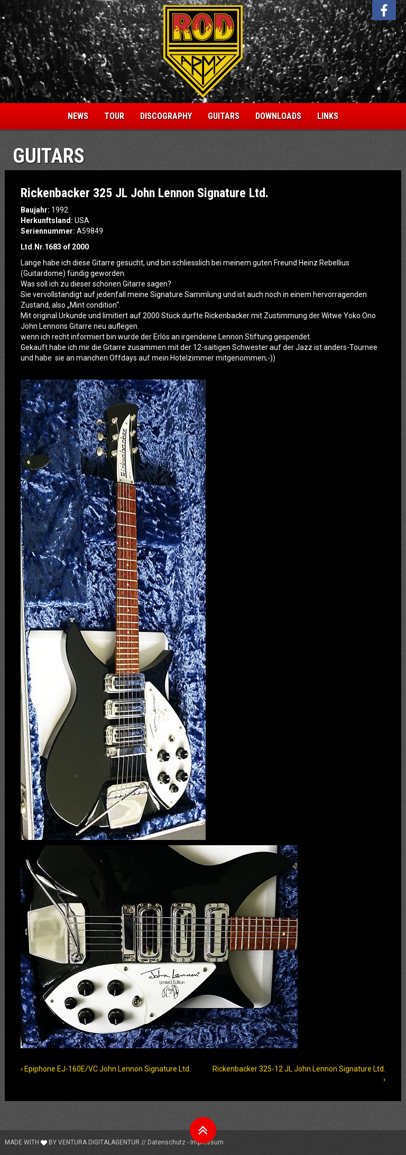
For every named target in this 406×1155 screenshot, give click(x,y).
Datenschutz (166, 1142)
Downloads (278, 116)
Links (327, 116)
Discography (166, 116)
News (78, 116)
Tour (114, 116)
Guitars (223, 116)
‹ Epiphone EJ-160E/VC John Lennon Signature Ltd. (106, 1069)
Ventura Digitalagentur (99, 1142)
